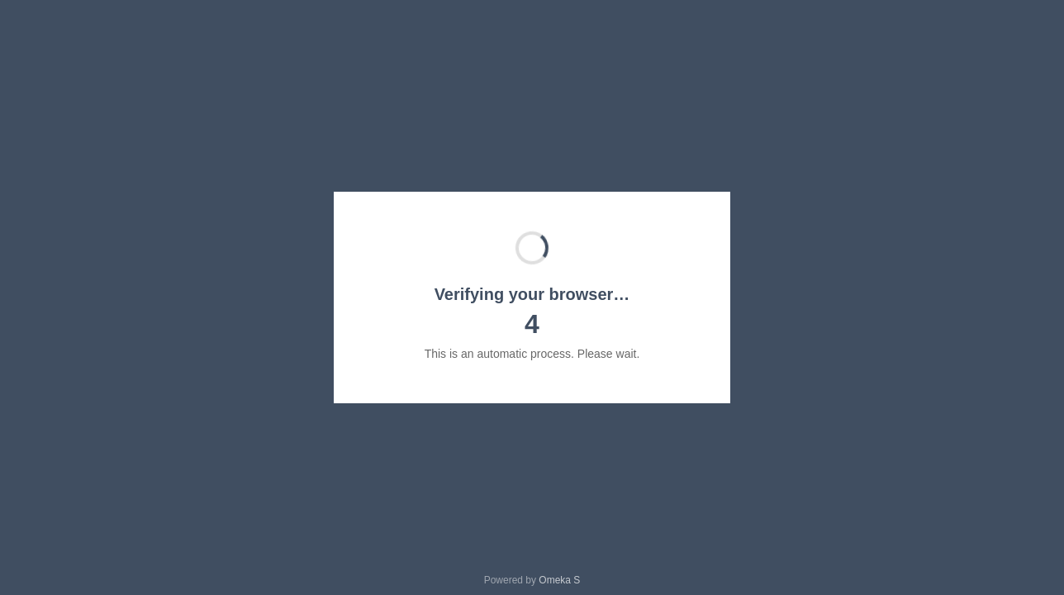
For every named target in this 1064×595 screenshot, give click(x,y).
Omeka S (559, 580)
